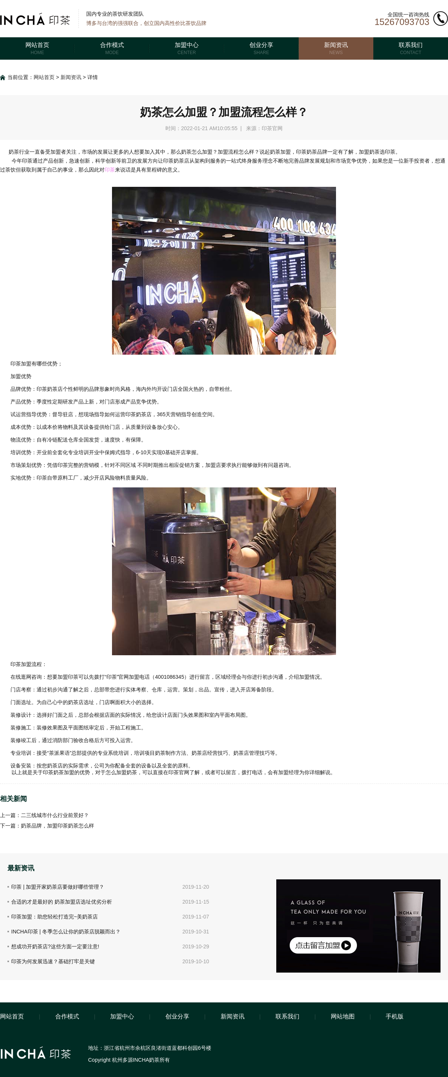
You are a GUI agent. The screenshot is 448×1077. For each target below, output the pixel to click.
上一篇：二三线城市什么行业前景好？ (44, 815)
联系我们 (287, 1016)
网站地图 (343, 1016)
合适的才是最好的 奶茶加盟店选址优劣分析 (61, 902)
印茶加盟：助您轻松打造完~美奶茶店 (54, 917)
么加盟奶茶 (124, 772)
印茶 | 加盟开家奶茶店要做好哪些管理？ (57, 887)
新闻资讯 (70, 77)
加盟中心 (122, 1016)
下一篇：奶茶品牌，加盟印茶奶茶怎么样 (47, 826)
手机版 (395, 1016)
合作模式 (67, 1016)
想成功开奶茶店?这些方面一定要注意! (55, 946)
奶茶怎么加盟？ (199, 152)
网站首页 (44, 77)
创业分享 (177, 1016)
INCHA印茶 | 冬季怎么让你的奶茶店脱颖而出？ (66, 932)
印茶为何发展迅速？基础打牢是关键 (53, 961)
